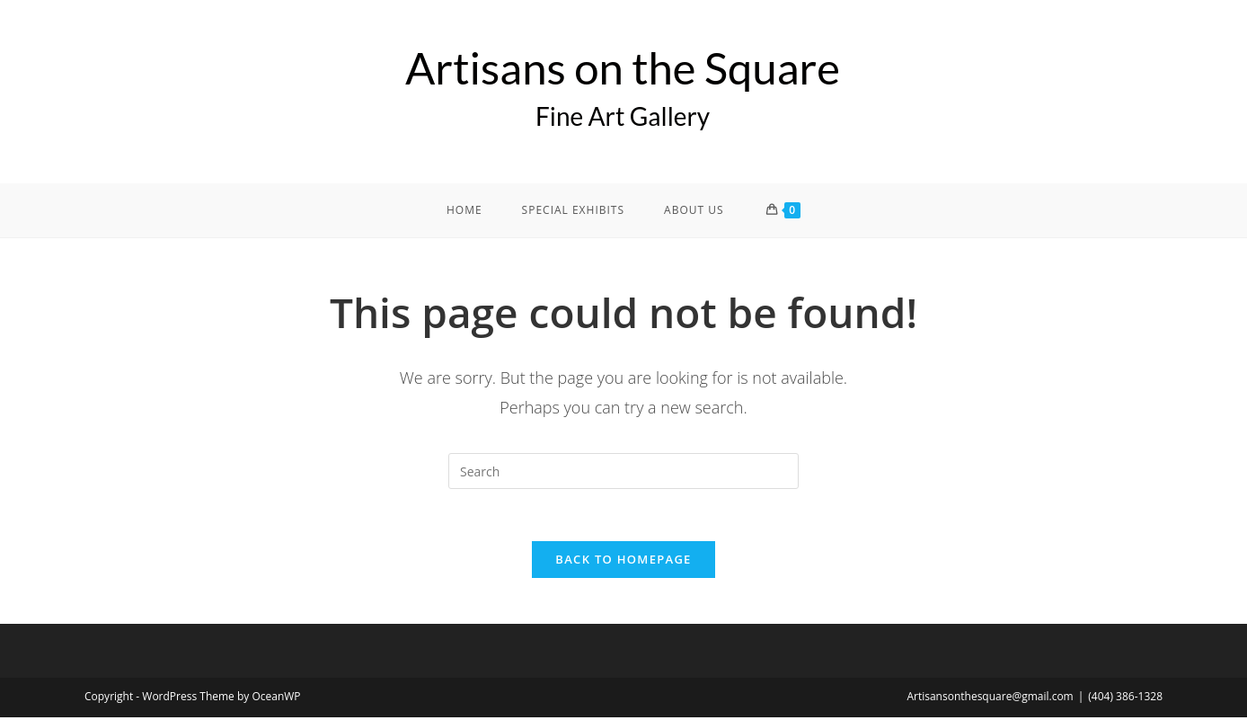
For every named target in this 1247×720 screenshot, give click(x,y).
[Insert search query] (623, 471)
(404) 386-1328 (1125, 699)
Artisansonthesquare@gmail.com (990, 699)
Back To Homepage (623, 562)
